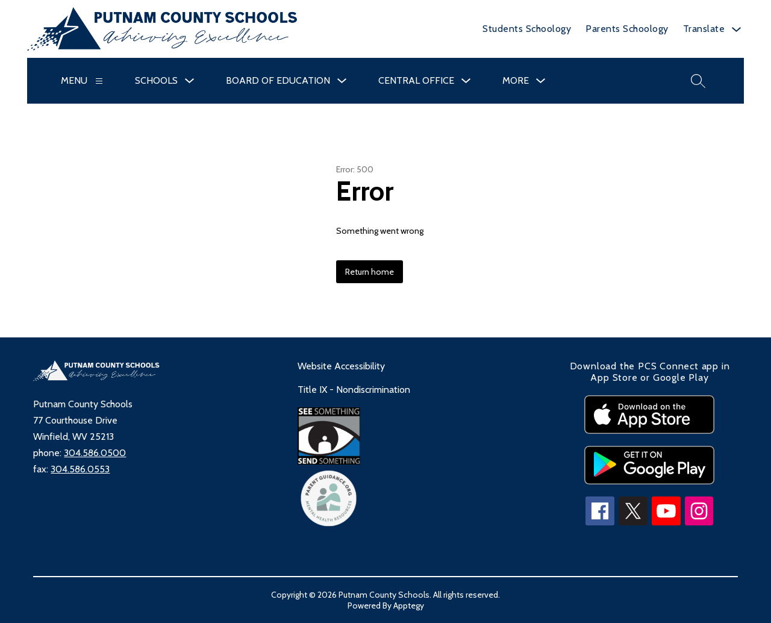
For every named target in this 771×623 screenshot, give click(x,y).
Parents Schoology (627, 28)
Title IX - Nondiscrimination (354, 389)
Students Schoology (526, 28)
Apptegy (408, 605)
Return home (369, 271)
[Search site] (698, 81)
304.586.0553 (80, 469)
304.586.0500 (95, 453)
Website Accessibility (341, 366)
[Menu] (99, 81)
